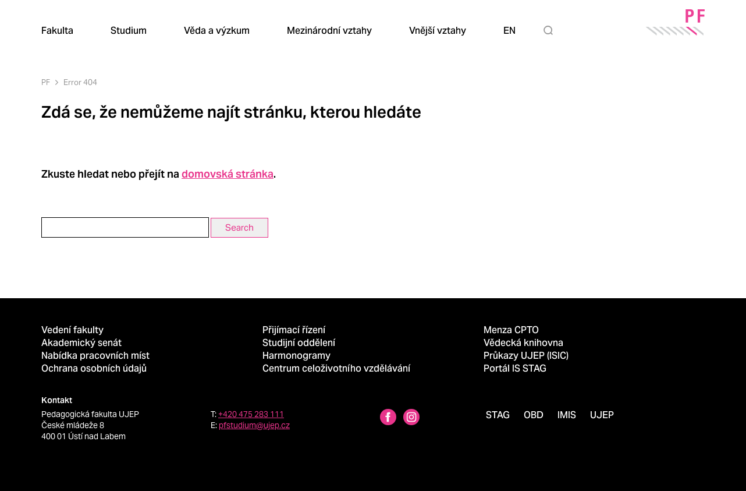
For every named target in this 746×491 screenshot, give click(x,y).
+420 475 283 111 (251, 414)
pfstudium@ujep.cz (254, 425)
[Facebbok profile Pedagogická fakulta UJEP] (388, 418)
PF (45, 82)
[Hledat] (550, 30)
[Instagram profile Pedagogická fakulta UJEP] (411, 418)
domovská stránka (227, 174)
